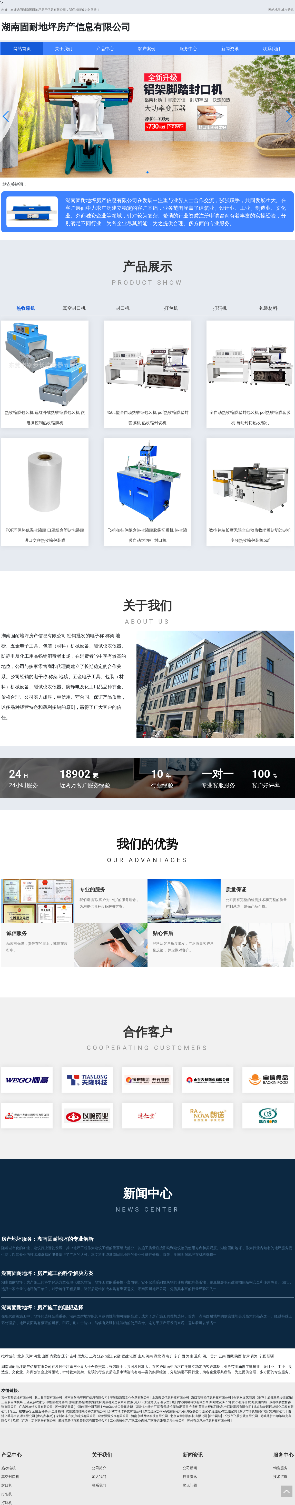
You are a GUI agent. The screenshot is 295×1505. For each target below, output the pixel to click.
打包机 (6, 1494)
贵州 (214, 1356)
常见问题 (190, 1485)
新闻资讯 (230, 48)
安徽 (117, 1356)
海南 (189, 1356)
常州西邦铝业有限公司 (16, 1397)
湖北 (157, 1356)
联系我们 (271, 48)
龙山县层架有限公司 (48, 1397)
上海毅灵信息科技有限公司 (170, 1397)
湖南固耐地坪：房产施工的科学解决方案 (47, 1273)
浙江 (109, 1356)
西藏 (230, 1356)
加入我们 (99, 1477)
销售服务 (280, 1468)
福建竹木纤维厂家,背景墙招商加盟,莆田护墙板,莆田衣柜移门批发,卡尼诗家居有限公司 (193, 1407)
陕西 (238, 1356)
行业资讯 (190, 1477)
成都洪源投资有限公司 (113, 1416)
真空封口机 (10, 1477)
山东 (141, 1356)
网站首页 (22, 48)
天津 (29, 1356)
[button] (6, 116)
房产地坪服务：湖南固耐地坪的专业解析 (47, 1239)
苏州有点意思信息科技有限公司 (208, 1420)
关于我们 (63, 48)
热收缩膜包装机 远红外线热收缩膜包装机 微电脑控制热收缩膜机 (45, 417)
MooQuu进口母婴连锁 (118, 1407)
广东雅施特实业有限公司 (36, 1407)
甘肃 (246, 1356)
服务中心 (188, 48)
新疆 (270, 1356)
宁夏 (262, 1356)
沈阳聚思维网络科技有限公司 (86, 1411)
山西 (45, 1356)
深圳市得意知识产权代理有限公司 (262, 1411)
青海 (254, 1356)
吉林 (73, 1356)
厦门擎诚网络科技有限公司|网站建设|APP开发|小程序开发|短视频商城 (219, 1402)
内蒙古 (55, 1356)
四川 (206, 1356)
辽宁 (64, 1356)
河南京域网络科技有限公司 (149, 1416)
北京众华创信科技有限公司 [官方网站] (196, 1416)
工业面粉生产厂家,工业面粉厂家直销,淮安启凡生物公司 (147, 1420)
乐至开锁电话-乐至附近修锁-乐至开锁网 (37, 1411)
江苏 (100, 1356)
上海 (92, 1356)
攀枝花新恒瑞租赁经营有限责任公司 (82, 1420)
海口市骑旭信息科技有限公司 (211, 1397)
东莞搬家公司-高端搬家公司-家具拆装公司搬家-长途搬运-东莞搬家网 (190, 1411)
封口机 (6, 1485)
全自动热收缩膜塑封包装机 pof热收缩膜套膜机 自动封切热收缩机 (250, 417)
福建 (125, 1356)
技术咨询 (280, 1477)
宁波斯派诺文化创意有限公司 (130, 1397)
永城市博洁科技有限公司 (125, 1411)
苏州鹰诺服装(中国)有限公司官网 (77, 1407)
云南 (222, 1356)
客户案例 (146, 48)
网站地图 (274, 10)
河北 (37, 1356)
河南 (149, 1356)
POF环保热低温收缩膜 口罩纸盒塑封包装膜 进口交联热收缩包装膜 (45, 535)
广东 (173, 1356)
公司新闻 (190, 1468)
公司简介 (99, 1468)
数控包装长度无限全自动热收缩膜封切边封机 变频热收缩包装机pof (250, 535)
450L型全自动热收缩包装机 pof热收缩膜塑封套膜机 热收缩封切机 (147, 417)
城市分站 (287, 10)
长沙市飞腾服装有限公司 (241, 1416)
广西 (181, 1356)
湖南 (165, 1356)
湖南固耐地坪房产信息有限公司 (85, 1397)
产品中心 (105, 48)
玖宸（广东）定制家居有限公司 (34, 1420)
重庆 (197, 1356)
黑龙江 (82, 1356)
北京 (21, 1356)
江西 (133, 1356)
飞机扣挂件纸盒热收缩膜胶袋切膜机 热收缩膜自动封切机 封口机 (147, 535)
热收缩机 (8, 1468)
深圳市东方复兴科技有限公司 (76, 1416)
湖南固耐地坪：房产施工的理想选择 (42, 1307)
